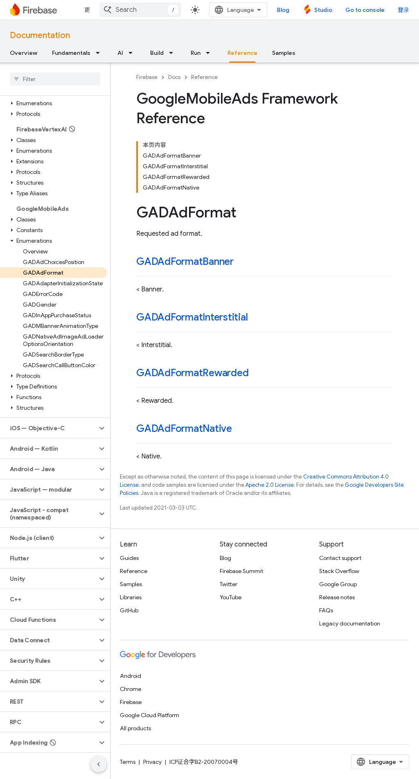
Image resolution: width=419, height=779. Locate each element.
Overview (23, 52)
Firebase (147, 77)
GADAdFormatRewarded (192, 373)
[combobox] (140, 9)
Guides (129, 558)
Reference (204, 77)
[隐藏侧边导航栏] (98, 764)
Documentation (40, 35)
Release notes (337, 597)
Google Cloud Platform (149, 715)
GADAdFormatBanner (185, 261)
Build (157, 52)
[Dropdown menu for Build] (173, 53)
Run (195, 52)
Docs (174, 77)
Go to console (365, 10)
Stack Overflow (339, 571)
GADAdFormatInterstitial (192, 317)
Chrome (130, 689)
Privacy (152, 762)
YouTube (230, 597)
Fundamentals (71, 52)
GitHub (129, 610)
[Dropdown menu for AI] (133, 53)
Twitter (228, 584)
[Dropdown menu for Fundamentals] (100, 53)
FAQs (326, 610)
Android (130, 676)
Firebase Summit (241, 571)
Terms (127, 762)
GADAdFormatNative (184, 428)
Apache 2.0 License (270, 484)
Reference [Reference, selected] (242, 52)
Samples (283, 52)
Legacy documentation (349, 623)
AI (120, 52)
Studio (323, 10)
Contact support (340, 558)
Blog (283, 10)
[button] (53, 103)
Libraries (131, 597)
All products (135, 728)
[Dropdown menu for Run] (210, 53)
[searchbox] (55, 79)
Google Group (338, 584)
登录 (403, 10)
